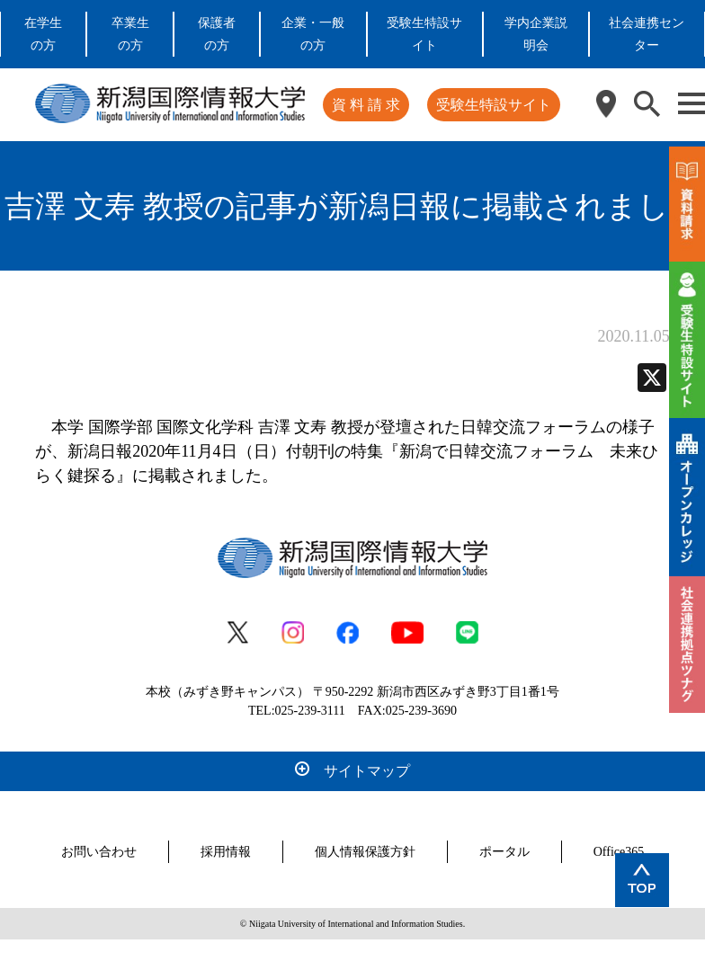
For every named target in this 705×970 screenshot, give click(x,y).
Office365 (619, 852)
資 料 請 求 (366, 104)
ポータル (504, 852)
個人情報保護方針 (365, 852)
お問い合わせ (99, 852)
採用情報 (226, 852)
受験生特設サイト (493, 104)
